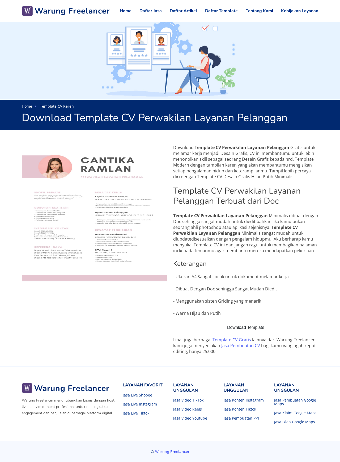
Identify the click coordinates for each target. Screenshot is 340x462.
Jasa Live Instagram (140, 404)
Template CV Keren (56, 106)
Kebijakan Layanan (299, 11)
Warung (172, 451)
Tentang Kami (259, 11)
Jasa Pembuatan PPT (242, 418)
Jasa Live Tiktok (136, 413)
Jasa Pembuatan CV (240, 345)
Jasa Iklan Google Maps (294, 422)
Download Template (245, 327)
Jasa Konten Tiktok (240, 409)
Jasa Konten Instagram (244, 400)
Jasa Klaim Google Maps (295, 413)
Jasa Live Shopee (137, 395)
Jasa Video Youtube (190, 418)
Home (125, 11)
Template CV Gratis (231, 340)
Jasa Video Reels (187, 409)
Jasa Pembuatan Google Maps (295, 402)
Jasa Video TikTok (188, 400)
